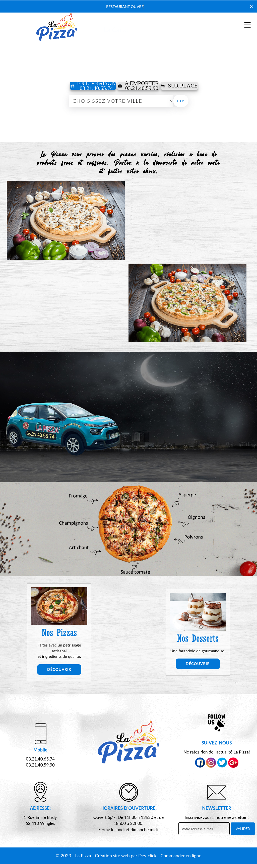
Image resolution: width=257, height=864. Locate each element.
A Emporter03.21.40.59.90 (138, 86)
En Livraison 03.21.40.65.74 (93, 86)
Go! (181, 101)
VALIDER (243, 828)
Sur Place (179, 85)
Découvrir (59, 669)
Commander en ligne (180, 855)
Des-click (147, 855)
